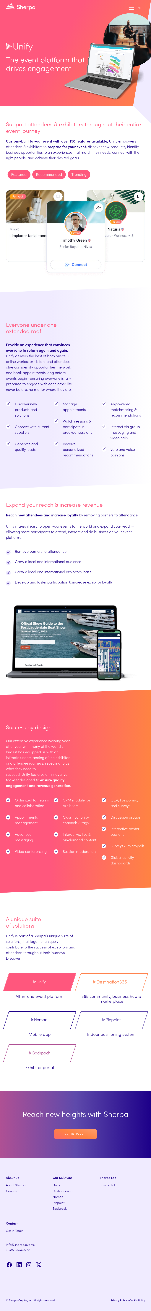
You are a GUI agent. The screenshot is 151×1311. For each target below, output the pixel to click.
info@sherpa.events (20, 1245)
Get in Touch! (15, 1231)
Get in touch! (75, 1134)
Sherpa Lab (108, 1185)
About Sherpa (15, 1185)
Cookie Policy (137, 1300)
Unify (56, 1185)
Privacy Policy (119, 1300)
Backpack (60, 1208)
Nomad (58, 1197)
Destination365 (63, 1191)
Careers (11, 1191)
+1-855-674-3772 (18, 1250)
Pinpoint (58, 1203)
